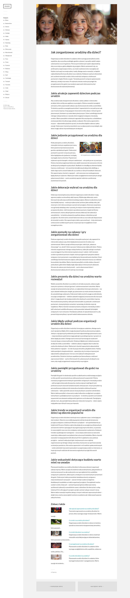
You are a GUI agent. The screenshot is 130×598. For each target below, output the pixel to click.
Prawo (6, 62)
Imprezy (7, 39)
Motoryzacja (8, 49)
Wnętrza (7, 94)
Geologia (7, 33)
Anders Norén (11, 108)
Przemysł (7, 65)
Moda (6, 46)
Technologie (8, 78)
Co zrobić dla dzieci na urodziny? (79, 532)
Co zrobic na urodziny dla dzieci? (79, 520)
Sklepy (6, 71)
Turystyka (7, 84)
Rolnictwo (7, 68)
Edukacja (7, 30)
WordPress (11, 107)
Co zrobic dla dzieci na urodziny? (79, 556)
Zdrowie (7, 97)
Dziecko (7, 26)
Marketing (7, 42)
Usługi (6, 91)
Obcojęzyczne (8, 55)
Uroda (6, 88)
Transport (7, 81)
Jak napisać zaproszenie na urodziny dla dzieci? (84, 509)
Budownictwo (8, 23)
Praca (6, 59)
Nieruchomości (8, 52)
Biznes (6, 20)
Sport (6, 75)
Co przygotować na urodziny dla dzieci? (81, 544)
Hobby (6, 36)
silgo (7, 6)
